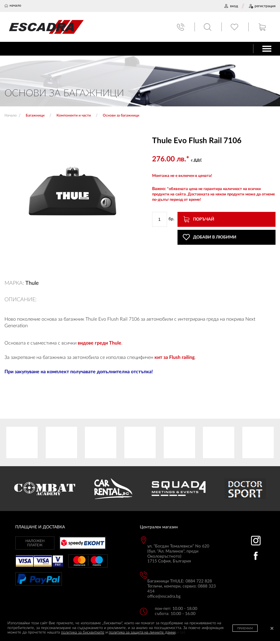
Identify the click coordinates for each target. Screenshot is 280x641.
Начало (10, 115)
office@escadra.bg (163, 596)
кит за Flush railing (174, 357)
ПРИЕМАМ (245, 628)
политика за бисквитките (82, 632)
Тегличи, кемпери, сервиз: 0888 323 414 (181, 588)
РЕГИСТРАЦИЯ (262, 6)
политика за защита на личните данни (142, 632)
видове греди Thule (99, 343)
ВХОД (231, 6)
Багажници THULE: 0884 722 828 (179, 581)
